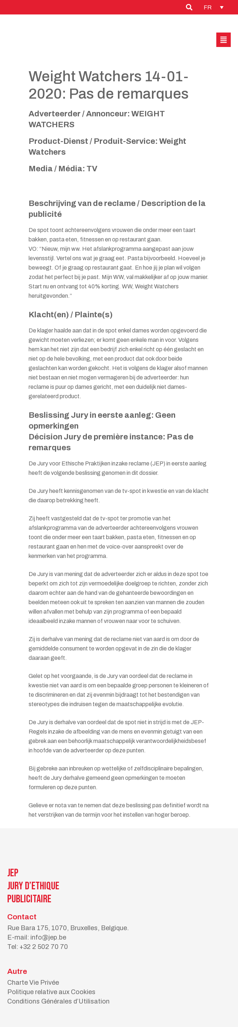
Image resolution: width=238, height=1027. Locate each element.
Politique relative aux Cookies (51, 992)
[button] (223, 40)
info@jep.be (48, 937)
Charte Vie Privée (33, 982)
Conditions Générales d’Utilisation (58, 1001)
